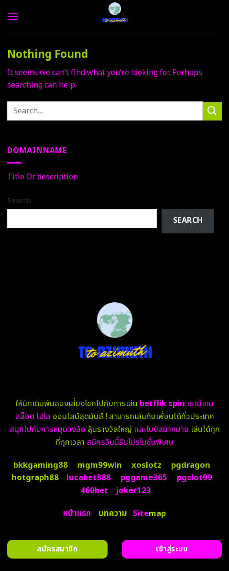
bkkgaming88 (40, 465)
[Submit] (212, 111)
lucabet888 (88, 478)
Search (19, 201)
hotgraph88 (35, 478)
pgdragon (190, 465)
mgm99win (99, 465)
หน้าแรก (77, 513)
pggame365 (143, 478)
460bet (94, 490)
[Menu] (13, 16)
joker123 (133, 490)
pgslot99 (194, 478)
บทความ (112, 513)
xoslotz (146, 465)
